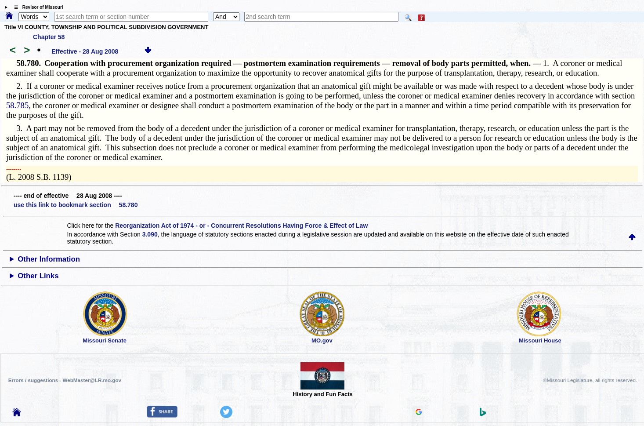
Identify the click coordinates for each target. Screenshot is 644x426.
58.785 (17, 105)
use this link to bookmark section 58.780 (75, 204)
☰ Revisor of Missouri (36, 7)
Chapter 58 (49, 36)
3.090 (150, 234)
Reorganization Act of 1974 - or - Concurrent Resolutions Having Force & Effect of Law (241, 225)
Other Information (49, 259)
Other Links (38, 276)
